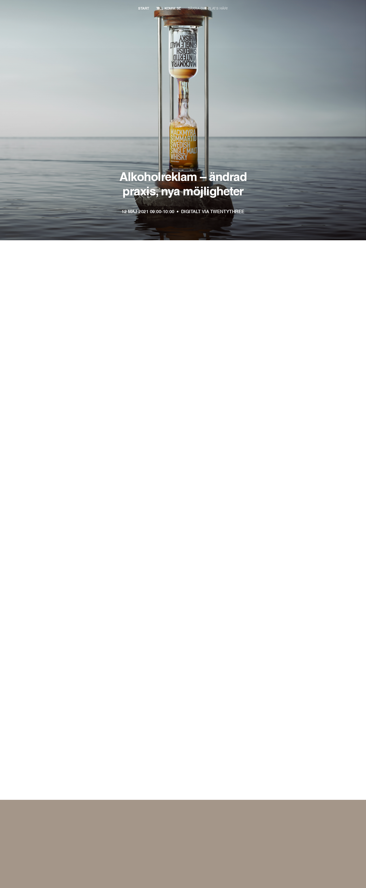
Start (143, 8)
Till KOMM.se (168, 8)
